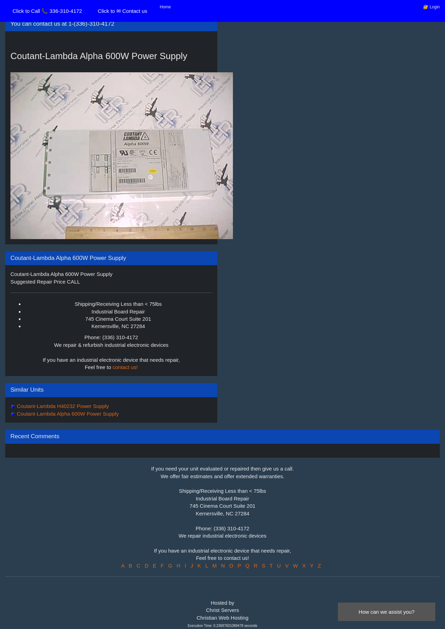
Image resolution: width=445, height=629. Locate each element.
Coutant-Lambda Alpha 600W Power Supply (67, 414)
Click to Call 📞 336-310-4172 (47, 11)
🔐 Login (431, 7)
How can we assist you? (387, 612)
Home (165, 7)
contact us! (125, 367)
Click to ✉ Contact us (122, 11)
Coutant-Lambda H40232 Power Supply (62, 406)
